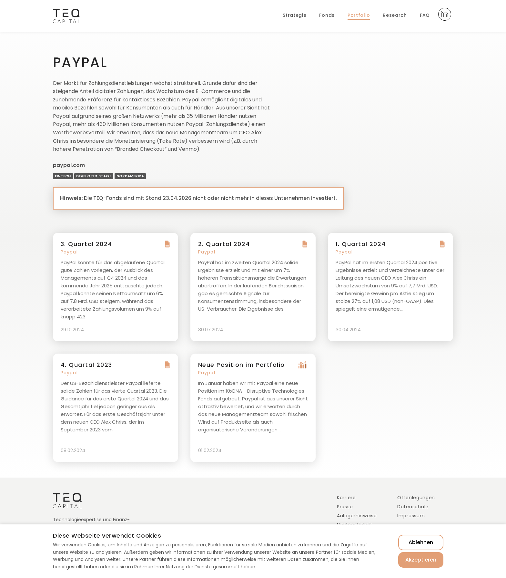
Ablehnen (421, 542)
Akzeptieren (420, 559)
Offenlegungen (416, 497)
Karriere (346, 497)
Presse (345, 506)
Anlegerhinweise (357, 515)
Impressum (411, 515)
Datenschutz (413, 506)
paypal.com (69, 165)
